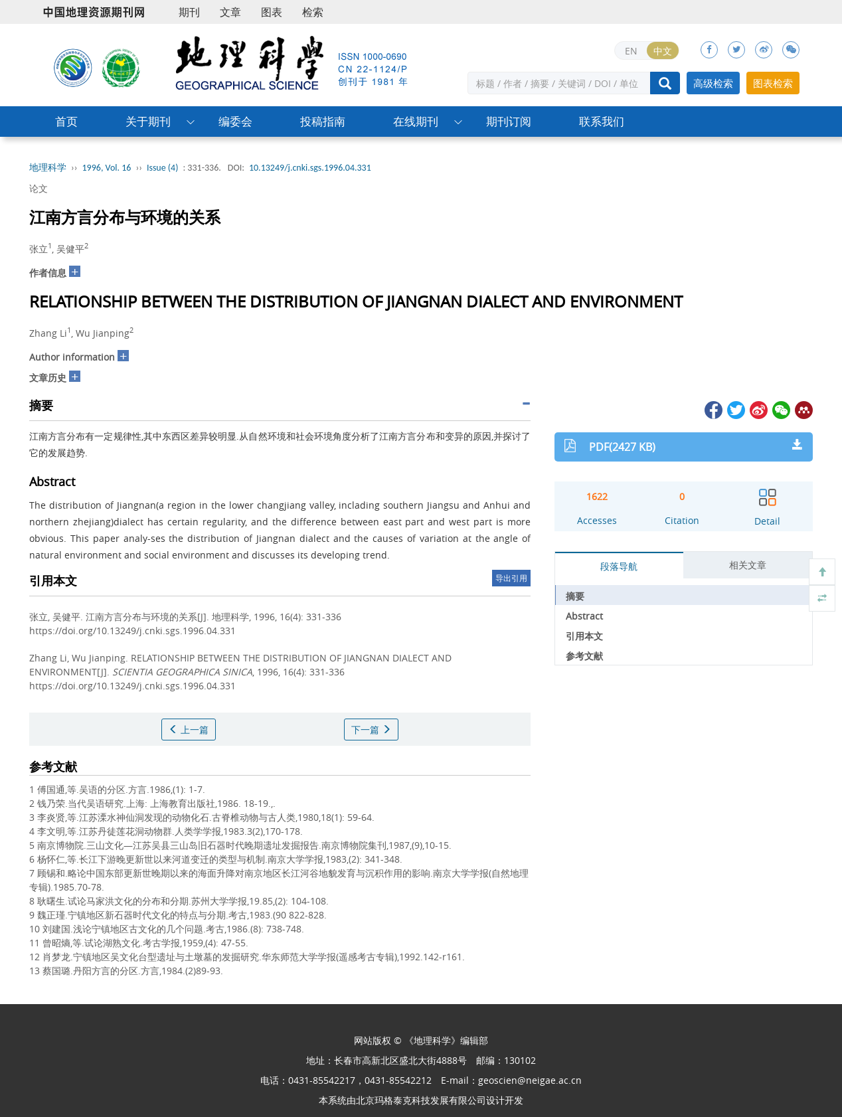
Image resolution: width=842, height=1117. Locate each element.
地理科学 (47, 167)
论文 (38, 188)
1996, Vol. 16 (106, 167)
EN (631, 50)
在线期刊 (415, 121)
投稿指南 (322, 121)
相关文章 (747, 564)
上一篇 (189, 729)
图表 (271, 12)
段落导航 (618, 566)
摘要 (575, 596)
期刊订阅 (508, 121)
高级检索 (713, 83)
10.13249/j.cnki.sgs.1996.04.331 (310, 167)
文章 (230, 12)
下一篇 (371, 729)
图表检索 (773, 83)
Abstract (584, 616)
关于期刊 (148, 121)
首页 (66, 121)
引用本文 (584, 636)
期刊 (189, 12)
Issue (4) (163, 167)
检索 (312, 12)
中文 (662, 50)
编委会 (235, 121)
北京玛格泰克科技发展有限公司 (421, 1100)
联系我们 (601, 121)
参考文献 (584, 655)
